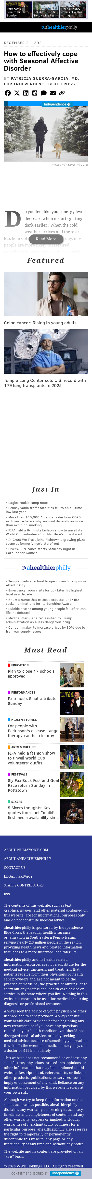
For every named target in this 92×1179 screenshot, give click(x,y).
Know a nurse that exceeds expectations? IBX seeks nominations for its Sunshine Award (42, 601)
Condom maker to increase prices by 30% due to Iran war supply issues (45, 629)
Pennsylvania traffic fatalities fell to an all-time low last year (44, 509)
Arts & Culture (23, 747)
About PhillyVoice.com (26, 850)
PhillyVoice (12, 27)
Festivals (19, 774)
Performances (23, 692)
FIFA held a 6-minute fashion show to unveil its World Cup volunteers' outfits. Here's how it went (44, 532)
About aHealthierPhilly (27, 859)
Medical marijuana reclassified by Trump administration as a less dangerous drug (39, 620)
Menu (84, 27)
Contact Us (15, 867)
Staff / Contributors (24, 885)
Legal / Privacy (18, 876)
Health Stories (24, 719)
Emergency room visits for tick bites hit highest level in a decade (44, 592)
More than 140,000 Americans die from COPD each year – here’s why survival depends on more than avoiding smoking (44, 521)
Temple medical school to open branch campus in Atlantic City (46, 583)
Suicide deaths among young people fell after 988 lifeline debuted (46, 610)
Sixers (16, 801)
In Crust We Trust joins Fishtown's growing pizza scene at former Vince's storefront (45, 541)
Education (20, 665)
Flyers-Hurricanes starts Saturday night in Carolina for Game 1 (40, 550)
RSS (7, 894)
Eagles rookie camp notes (28, 502)
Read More (46, 239)
